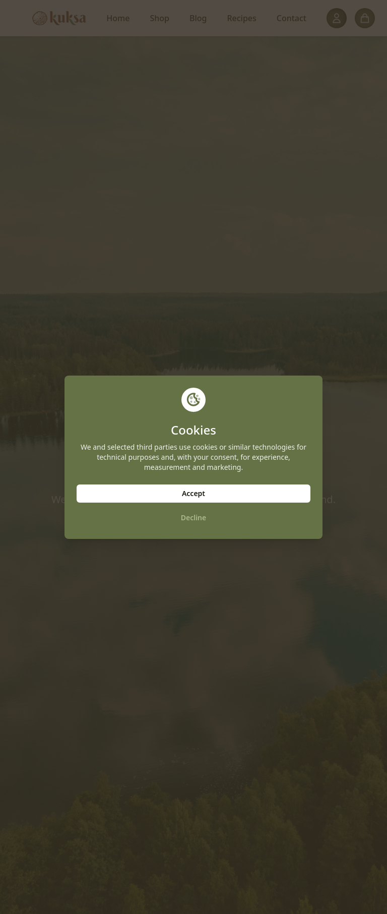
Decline (194, 517)
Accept (193, 493)
